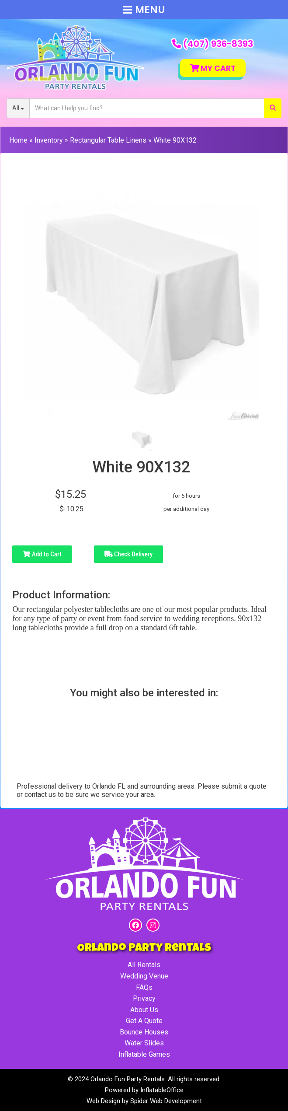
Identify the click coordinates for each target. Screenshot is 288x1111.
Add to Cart (42, 554)
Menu (144, 10)
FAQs (144, 987)
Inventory (49, 140)
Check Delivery (128, 554)
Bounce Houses (144, 1032)
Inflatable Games (144, 1054)
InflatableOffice (162, 1090)
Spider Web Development (166, 1101)
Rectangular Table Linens (108, 140)
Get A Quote (144, 1021)
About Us (144, 1010)
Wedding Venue (144, 976)
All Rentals (144, 965)
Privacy (144, 998)
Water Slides (144, 1043)
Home (18, 140)
